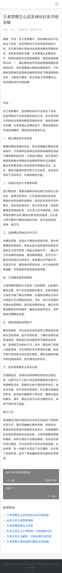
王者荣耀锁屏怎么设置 (20, 525)
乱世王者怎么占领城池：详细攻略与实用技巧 (30, 531)
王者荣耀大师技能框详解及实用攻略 (28, 541)
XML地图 (31, 568)
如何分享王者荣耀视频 (20, 520)
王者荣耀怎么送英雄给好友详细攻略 (28, 515)
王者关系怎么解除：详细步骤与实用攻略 (30, 536)
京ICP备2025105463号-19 (48, 564)
